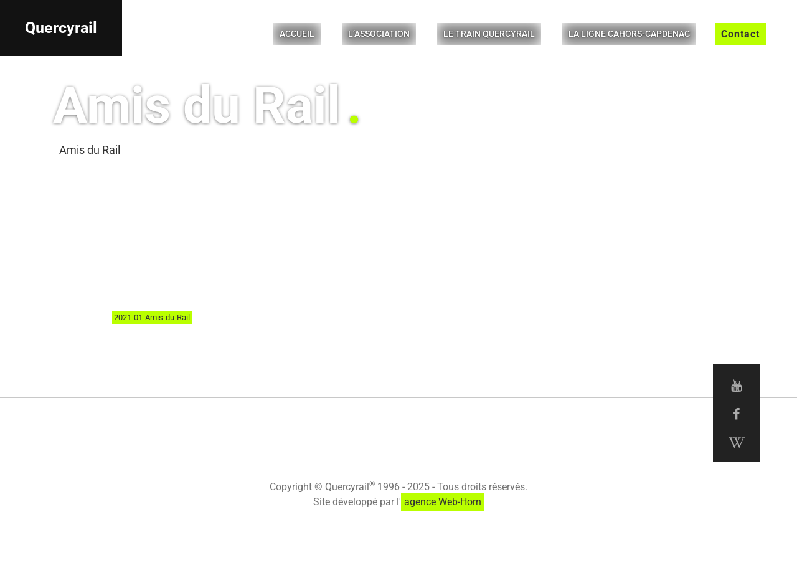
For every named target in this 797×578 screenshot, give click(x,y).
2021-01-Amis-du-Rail (152, 317)
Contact (740, 34)
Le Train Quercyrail (489, 34)
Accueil (297, 34)
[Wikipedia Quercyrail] (736, 442)
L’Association (379, 34)
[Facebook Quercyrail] (736, 414)
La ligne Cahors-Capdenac (629, 34)
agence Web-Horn (442, 502)
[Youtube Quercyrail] (736, 385)
